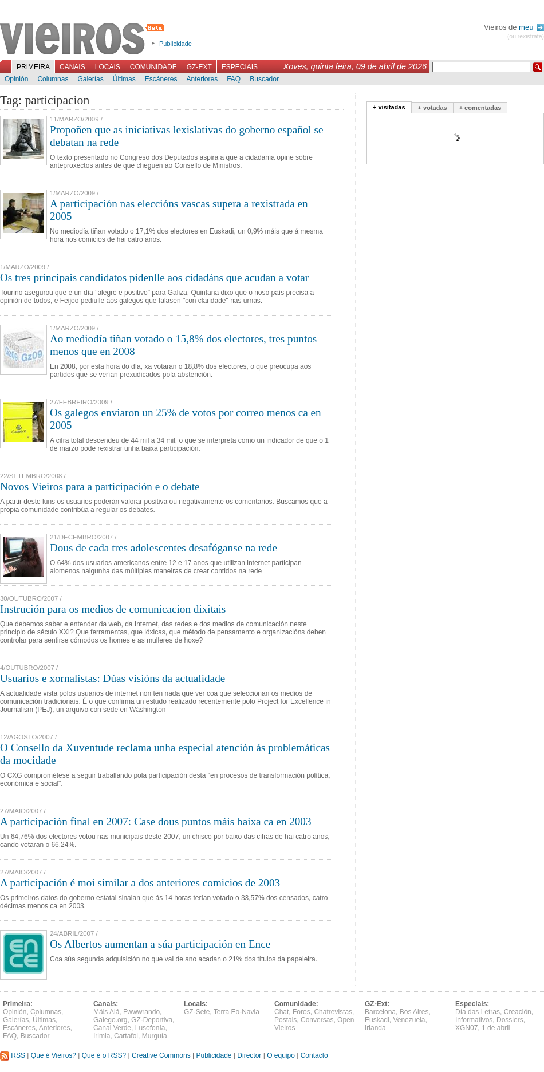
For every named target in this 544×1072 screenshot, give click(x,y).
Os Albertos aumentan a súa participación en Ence (160, 944)
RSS (12, 1055)
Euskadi (377, 1020)
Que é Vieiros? (53, 1055)
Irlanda (375, 1028)
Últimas (124, 79)
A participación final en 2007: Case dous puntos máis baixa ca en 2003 (156, 821)
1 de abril (496, 1028)
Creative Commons (161, 1055)
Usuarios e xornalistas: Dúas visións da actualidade (112, 678)
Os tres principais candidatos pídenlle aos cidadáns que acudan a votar (154, 277)
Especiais (240, 67)
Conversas (317, 1020)
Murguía (154, 1036)
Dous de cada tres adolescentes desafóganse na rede (163, 548)
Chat (281, 1012)
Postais (285, 1020)
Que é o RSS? (104, 1055)
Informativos (473, 1020)
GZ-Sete (197, 1012)
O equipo (281, 1055)
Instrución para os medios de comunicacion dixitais (113, 609)
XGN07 (466, 1028)
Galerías (90, 79)
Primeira (33, 67)
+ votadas (432, 107)
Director (249, 1055)
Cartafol (126, 1036)
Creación (517, 1012)
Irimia (101, 1036)
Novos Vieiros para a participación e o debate (100, 486)
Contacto (314, 1055)
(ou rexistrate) (525, 36)
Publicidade (175, 43)
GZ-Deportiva (151, 1020)
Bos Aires (414, 1012)
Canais (72, 67)
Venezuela (409, 1020)
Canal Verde (112, 1028)
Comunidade (153, 67)
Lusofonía (150, 1028)
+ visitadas (389, 107)
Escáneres (161, 79)
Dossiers (509, 1020)
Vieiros (84, 39)
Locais (107, 67)
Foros (301, 1012)
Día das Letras (477, 1012)
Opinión (16, 79)
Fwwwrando (141, 1012)
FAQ (234, 79)
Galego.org (110, 1020)
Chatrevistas (333, 1012)
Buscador (264, 79)
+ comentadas (480, 107)
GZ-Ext (199, 67)
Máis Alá (106, 1012)
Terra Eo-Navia (236, 1012)
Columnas (52, 79)
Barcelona (380, 1012)
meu (531, 27)
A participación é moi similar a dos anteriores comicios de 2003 (140, 883)
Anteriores (202, 79)
